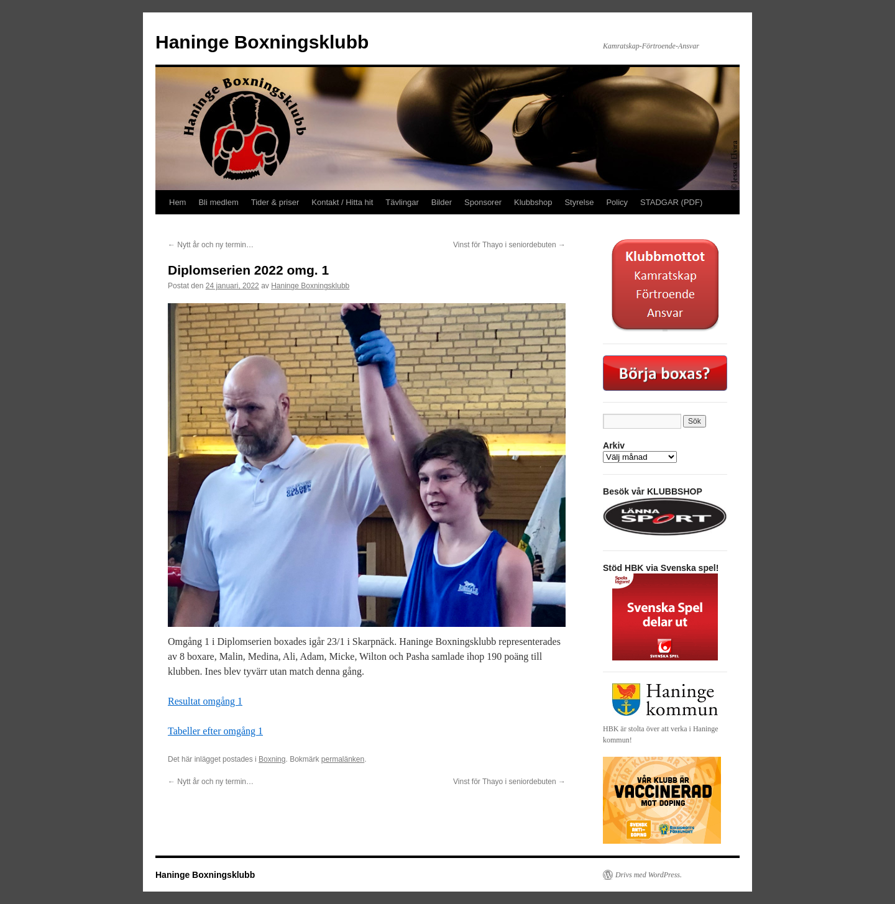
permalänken (342, 759)
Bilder (441, 202)
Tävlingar (401, 202)
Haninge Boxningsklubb (262, 42)
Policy (617, 202)
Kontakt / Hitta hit (342, 202)
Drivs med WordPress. (648, 874)
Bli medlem (218, 202)
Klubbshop (533, 202)
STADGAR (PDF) (671, 202)
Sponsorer (483, 202)
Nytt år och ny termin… (211, 244)
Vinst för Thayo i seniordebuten (509, 244)
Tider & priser (275, 202)
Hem (177, 202)
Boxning (272, 759)
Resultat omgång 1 (205, 701)
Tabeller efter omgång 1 (215, 731)
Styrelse (579, 202)
